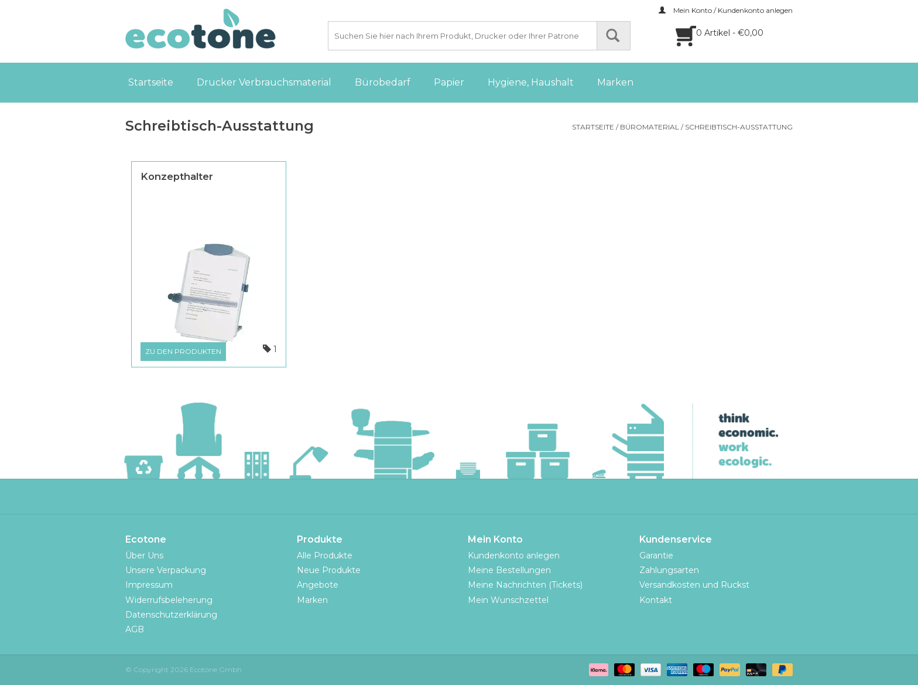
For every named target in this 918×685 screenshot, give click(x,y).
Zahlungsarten (669, 570)
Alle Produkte (324, 555)
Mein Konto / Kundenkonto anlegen (726, 10)
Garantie (656, 555)
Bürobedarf (382, 82)
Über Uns (144, 555)
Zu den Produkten (183, 351)
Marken (615, 82)
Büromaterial (649, 126)
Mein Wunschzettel (508, 600)
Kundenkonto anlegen (514, 555)
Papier (449, 82)
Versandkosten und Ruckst (694, 585)
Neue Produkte (329, 570)
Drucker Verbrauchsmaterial (264, 82)
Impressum (149, 585)
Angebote (317, 585)
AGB (134, 629)
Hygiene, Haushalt (531, 82)
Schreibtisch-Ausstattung (739, 126)
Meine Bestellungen (509, 570)
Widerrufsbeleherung (169, 600)
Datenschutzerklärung (171, 614)
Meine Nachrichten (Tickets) (525, 585)
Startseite (150, 82)
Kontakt (655, 600)
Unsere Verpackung (165, 570)
